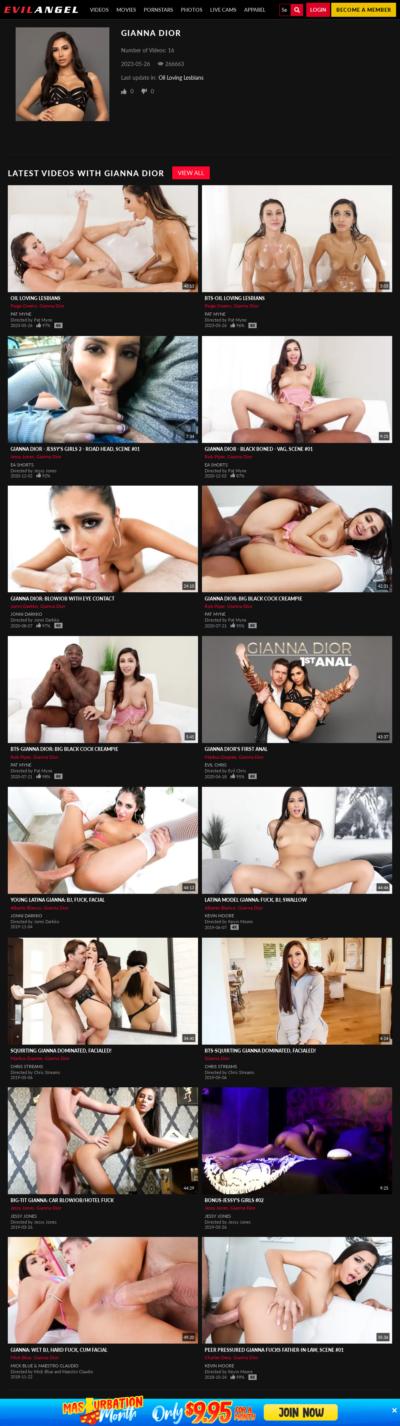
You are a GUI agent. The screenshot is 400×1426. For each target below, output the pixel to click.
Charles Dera (218, 1357)
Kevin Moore (219, 915)
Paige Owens (24, 306)
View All (191, 172)
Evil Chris (216, 764)
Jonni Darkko (24, 606)
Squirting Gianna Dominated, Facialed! (61, 1051)
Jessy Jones (22, 456)
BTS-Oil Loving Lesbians (235, 298)
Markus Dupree (220, 757)
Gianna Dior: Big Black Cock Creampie (253, 599)
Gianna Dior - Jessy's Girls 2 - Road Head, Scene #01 (75, 449)
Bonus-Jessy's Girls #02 (234, 1200)
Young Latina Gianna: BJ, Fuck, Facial (58, 900)
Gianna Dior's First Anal (236, 749)
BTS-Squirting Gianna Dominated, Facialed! (260, 1051)
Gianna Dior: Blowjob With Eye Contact (62, 599)
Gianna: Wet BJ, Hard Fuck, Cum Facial (59, 1350)
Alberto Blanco (26, 908)
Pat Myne (21, 313)
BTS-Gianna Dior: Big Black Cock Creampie (64, 749)
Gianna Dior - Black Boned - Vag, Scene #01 (259, 449)
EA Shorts (22, 464)
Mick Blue (21, 1357)
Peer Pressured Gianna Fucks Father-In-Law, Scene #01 (274, 1350)
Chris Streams (27, 1066)
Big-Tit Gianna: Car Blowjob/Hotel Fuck (62, 1200)
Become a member (363, 10)
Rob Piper (215, 456)
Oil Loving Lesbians (181, 77)
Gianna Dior (51, 306)
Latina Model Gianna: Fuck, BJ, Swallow (256, 900)
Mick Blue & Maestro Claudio (45, 1365)
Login (318, 10)
